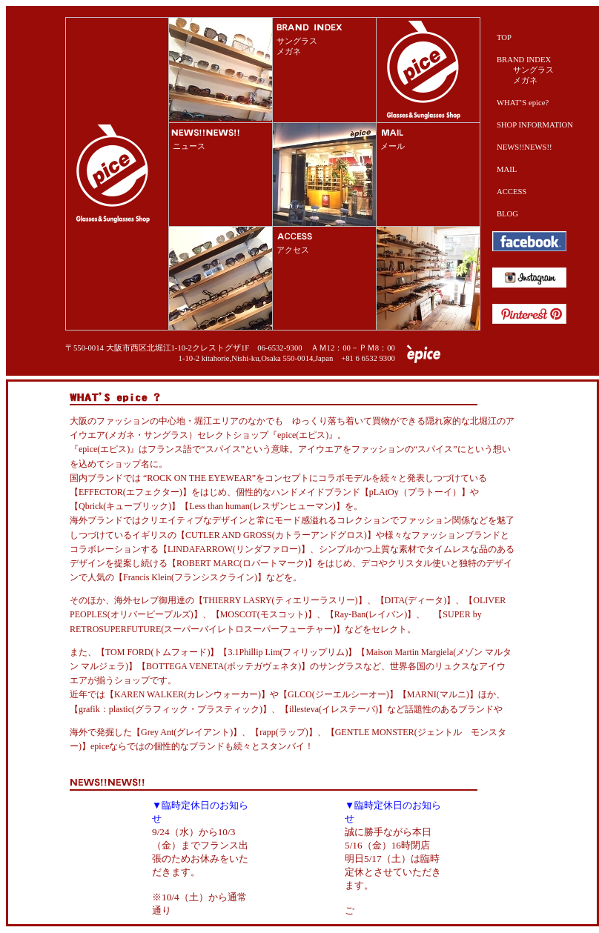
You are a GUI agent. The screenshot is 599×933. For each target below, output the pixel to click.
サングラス (297, 41)
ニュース (189, 146)
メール (392, 146)
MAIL (507, 169)
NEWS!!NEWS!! (524, 147)
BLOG (507, 214)
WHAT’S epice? (523, 103)
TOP (504, 37)
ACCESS (511, 191)
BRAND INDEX (524, 60)
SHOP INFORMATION (535, 125)
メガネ (289, 51)
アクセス (293, 250)
